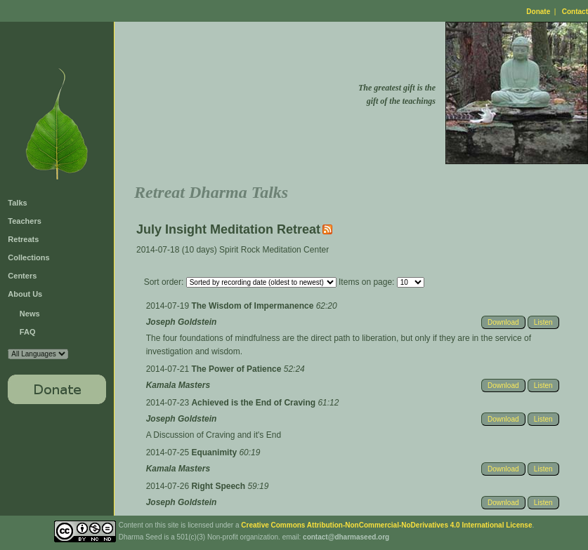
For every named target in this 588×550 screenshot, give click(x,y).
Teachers (24, 221)
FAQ (28, 332)
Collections (28, 257)
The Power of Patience (237, 369)
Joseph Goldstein (181, 322)
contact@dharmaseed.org (346, 537)
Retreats (23, 239)
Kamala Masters (178, 385)
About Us (25, 294)
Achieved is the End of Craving (254, 403)
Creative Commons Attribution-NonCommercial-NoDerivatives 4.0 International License (386, 525)
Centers (22, 275)
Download (503, 322)
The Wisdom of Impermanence (253, 306)
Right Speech (219, 486)
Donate (538, 11)
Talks (17, 203)
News (30, 313)
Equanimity (215, 452)
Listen (543, 322)
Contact (575, 11)
